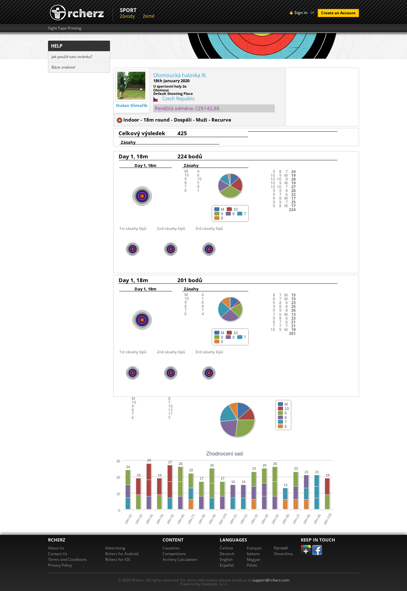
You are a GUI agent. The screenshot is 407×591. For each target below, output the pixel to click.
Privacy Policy (60, 565)
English (226, 559)
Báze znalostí (63, 67)
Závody (127, 16)
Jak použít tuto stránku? (72, 56)
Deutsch (227, 553)
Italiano (253, 553)
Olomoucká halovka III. (180, 75)
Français (254, 548)
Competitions (174, 553)
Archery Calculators (179, 559)
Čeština (226, 548)
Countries (171, 548)
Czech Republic (178, 98)
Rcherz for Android (121, 553)
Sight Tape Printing (64, 28)
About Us (56, 548)
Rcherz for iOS (117, 559)
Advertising (115, 548)
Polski (252, 565)
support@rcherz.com (270, 580)
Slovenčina (283, 553)
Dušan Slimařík (132, 105)
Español (227, 565)
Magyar (253, 559)
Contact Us (57, 553)
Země (149, 16)
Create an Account (338, 13)
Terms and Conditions (67, 559)
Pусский (281, 548)
